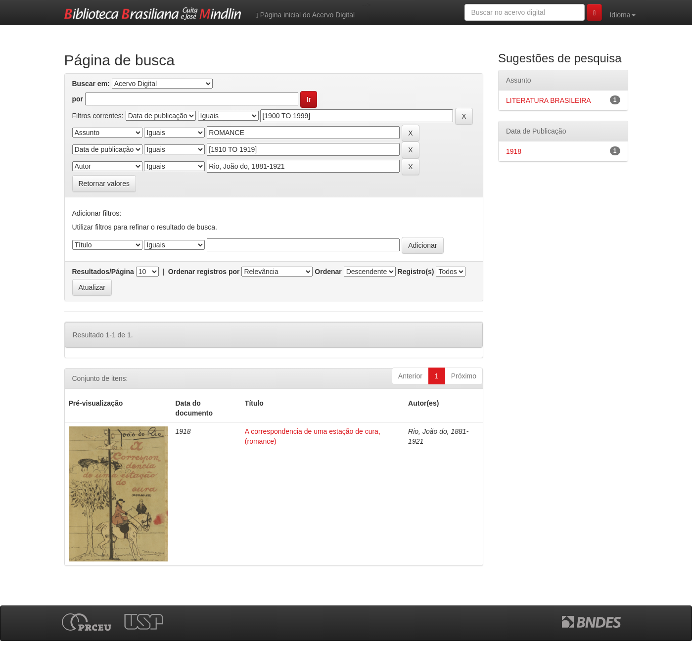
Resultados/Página (103, 272)
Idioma (622, 15)
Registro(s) (416, 272)
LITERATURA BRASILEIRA (548, 100)
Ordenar (328, 272)
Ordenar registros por (204, 272)
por (78, 99)
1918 (513, 151)
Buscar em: (91, 84)
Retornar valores (104, 183)
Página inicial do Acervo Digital (305, 15)
